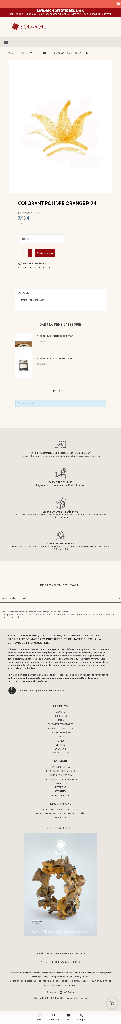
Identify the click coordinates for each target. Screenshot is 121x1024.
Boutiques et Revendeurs (60, 771)
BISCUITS (60, 712)
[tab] (60, 293)
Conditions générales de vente (60, 809)
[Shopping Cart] (112, 1003)
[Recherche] (54, 1017)
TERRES (60, 741)
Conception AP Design (61, 992)
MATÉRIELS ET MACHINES (60, 728)
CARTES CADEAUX (60, 753)
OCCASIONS (60, 749)
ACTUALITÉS (60, 791)
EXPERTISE (60, 787)
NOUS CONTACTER (60, 795)
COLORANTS (60, 716)
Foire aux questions (60, 775)
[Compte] (81, 1017)
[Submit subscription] (118, 598)
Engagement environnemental (61, 779)
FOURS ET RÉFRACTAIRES (60, 724)
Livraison (60, 818)
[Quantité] (23, 253)
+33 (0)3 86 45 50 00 (63, 962)
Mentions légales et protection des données (60, 813)
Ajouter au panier (45, 253)
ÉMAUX (60, 720)
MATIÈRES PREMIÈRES (60, 732)
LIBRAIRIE (60, 745)
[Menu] (68, 1017)
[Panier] (39, 1017)
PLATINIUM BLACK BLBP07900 (54, 358)
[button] (60, 42)
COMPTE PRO (60, 783)
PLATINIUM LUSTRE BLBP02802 (54, 336)
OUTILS (60, 737)
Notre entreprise (60, 767)
